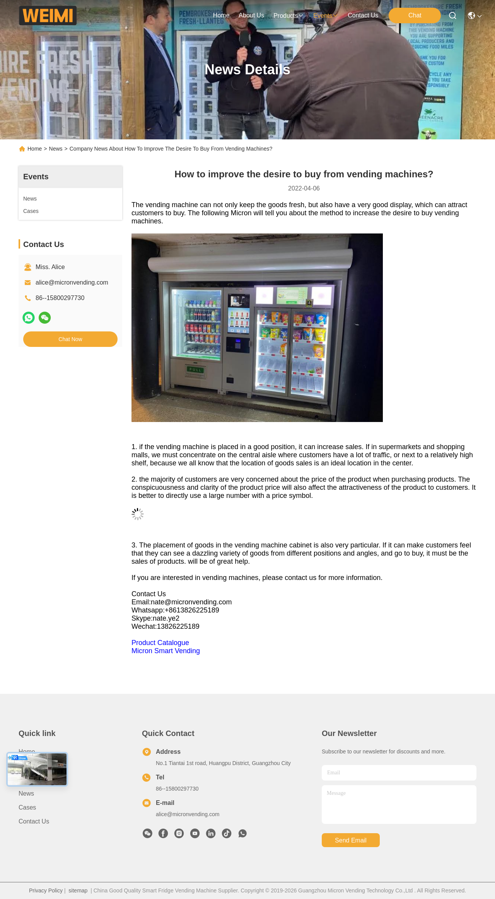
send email (351, 840)
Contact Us (34, 821)
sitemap (77, 890)
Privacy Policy (46, 890)
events (325, 15)
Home (221, 15)
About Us (31, 765)
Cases (27, 807)
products (288, 15)
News (56, 149)
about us (251, 15)
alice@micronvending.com (72, 282)
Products (31, 779)
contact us (363, 15)
